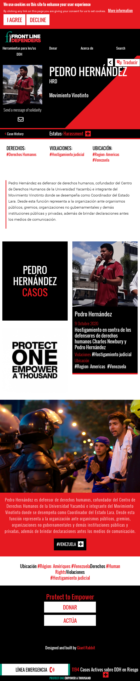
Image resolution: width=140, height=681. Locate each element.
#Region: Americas (106, 154)
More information (120, 10)
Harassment (73, 134)
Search (120, 48)
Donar (53, 48)
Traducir (130, 62)
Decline (38, 20)
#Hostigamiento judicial (67, 154)
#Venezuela (101, 160)
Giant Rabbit (86, 648)
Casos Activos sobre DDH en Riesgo (105, 670)
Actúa (70, 620)
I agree (14, 20)
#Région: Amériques (54, 566)
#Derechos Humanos (21, 154)
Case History (15, 133)
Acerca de (87, 48)
